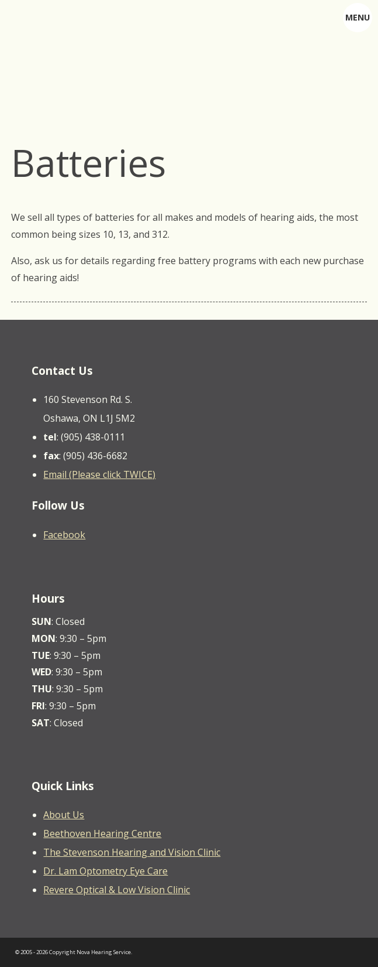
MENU (357, 17)
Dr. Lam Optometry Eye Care (105, 871)
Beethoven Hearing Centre (102, 833)
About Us (63, 814)
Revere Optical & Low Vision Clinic (116, 889)
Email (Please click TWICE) (99, 474)
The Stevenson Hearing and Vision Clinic (131, 852)
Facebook (64, 534)
